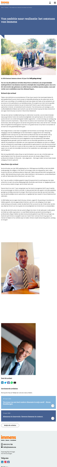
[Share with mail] (15, 382)
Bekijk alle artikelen (10, 425)
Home (2, 7)
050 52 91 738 (50, 3)
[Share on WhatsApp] (11, 382)
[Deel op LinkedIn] (2, 382)
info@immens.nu (9, 447)
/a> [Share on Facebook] (8, 382)
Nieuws (6, 7)
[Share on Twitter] (5, 382)
